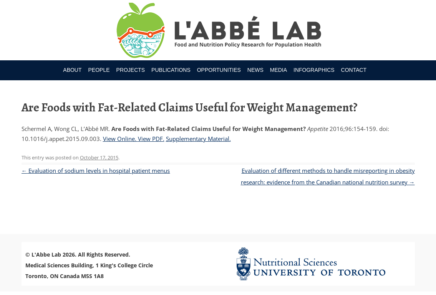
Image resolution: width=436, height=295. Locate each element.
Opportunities (219, 70)
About (72, 70)
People (98, 70)
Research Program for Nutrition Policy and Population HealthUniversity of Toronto (218, 31)
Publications (171, 70)
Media (278, 70)
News (255, 70)
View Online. (120, 139)
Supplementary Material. (198, 139)
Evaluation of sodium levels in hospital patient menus (96, 170)
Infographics (314, 70)
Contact (354, 70)
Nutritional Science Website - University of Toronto (320, 264)
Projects (130, 70)
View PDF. (151, 139)
